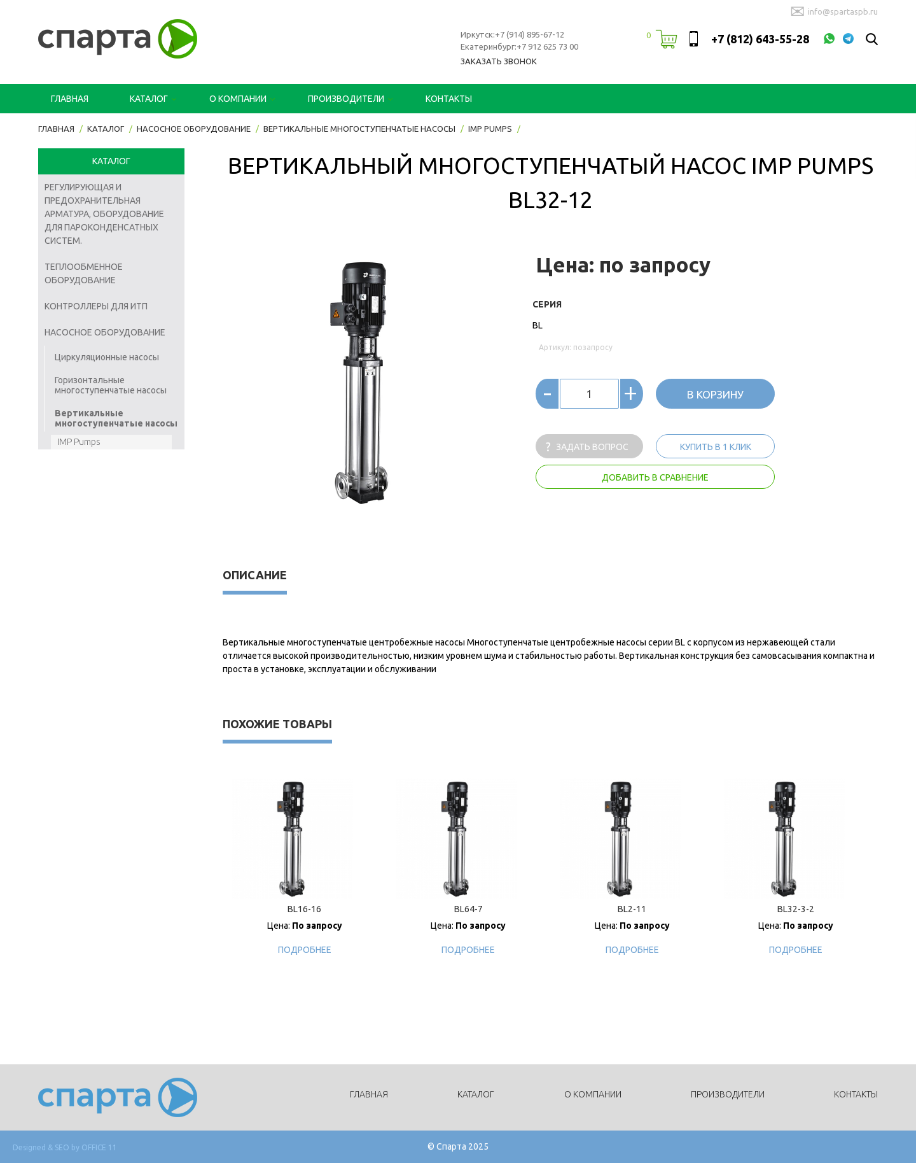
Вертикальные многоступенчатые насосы (116, 418)
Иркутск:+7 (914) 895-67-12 (512, 34)
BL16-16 (304, 909)
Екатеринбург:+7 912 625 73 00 (519, 46)
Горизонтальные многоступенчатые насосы (111, 385)
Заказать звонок (499, 61)
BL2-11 (632, 909)
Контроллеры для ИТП (96, 306)
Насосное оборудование (105, 332)
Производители (346, 99)
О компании (238, 99)
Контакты (449, 99)
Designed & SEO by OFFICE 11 (65, 1147)
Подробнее (304, 950)
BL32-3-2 (795, 909)
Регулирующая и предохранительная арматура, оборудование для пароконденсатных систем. (104, 214)
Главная (69, 99)
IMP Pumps (79, 442)
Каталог (149, 99)
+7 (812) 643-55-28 (760, 38)
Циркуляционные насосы (107, 357)
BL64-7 (468, 909)
